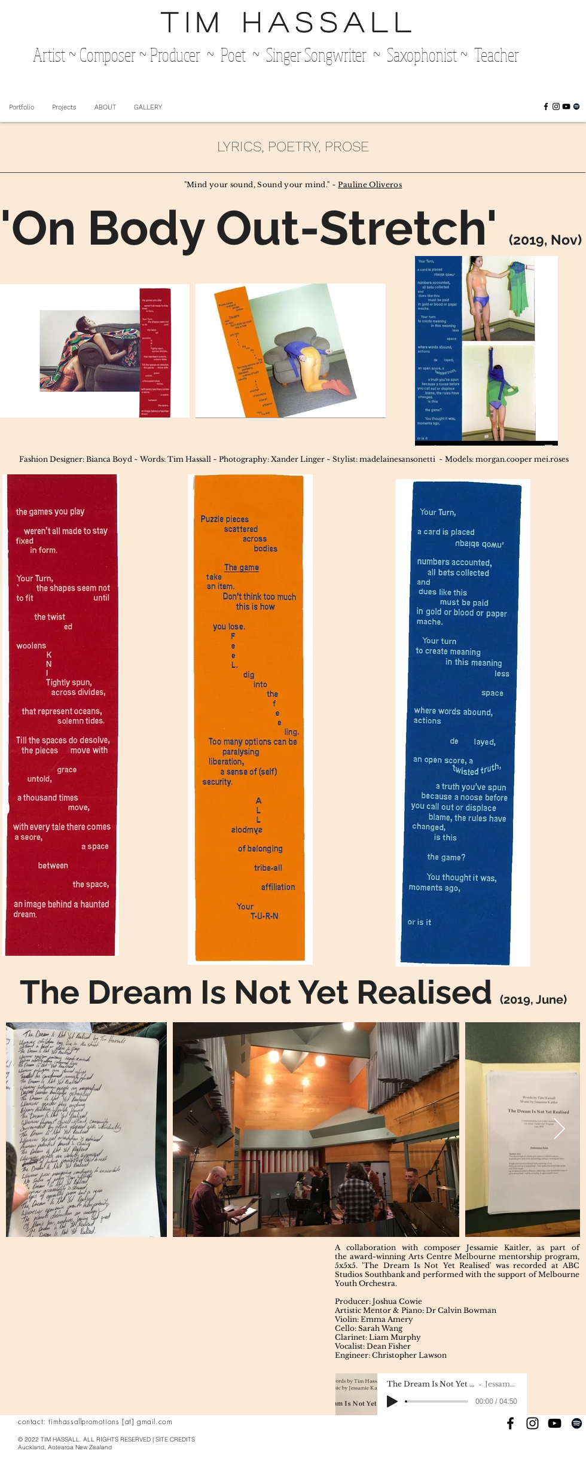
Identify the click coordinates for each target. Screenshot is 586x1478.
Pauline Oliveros (370, 184)
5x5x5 (345, 1265)
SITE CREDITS (175, 1439)
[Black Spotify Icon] (576, 106)
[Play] (392, 1401)
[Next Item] (559, 1129)
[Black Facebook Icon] (546, 106)
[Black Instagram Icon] (556, 106)
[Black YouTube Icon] (566, 106)
